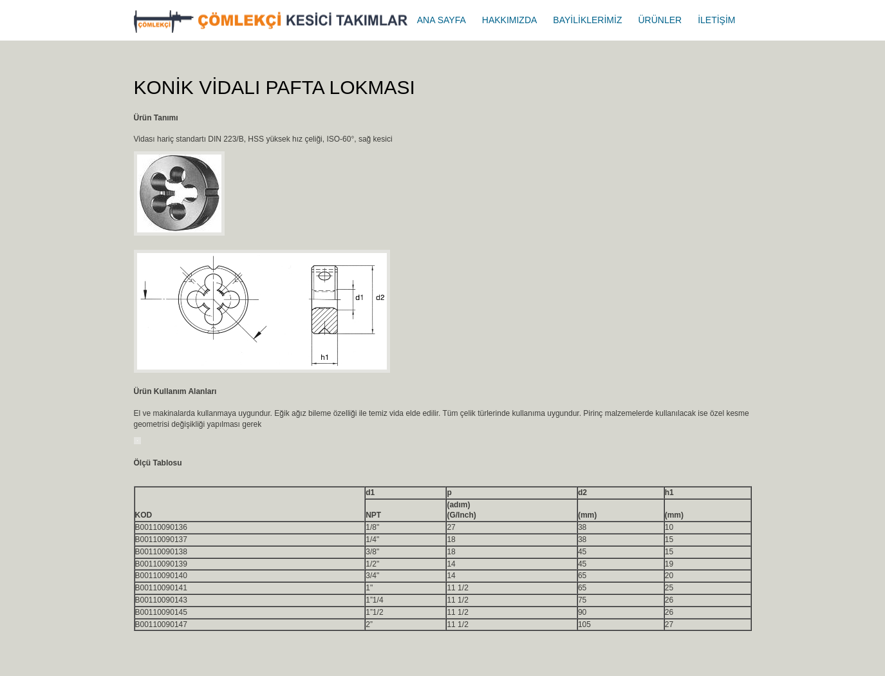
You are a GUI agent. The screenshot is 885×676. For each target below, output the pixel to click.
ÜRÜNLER (660, 20)
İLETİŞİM (716, 20)
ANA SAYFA (441, 20)
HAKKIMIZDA (509, 20)
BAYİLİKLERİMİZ (587, 20)
